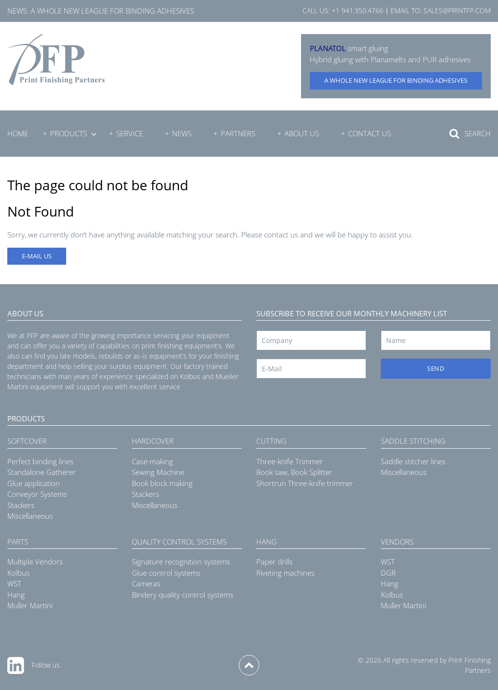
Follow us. (46, 665)
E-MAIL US (37, 256)
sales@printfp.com (457, 10)
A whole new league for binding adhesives (112, 11)
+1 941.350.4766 (357, 10)
